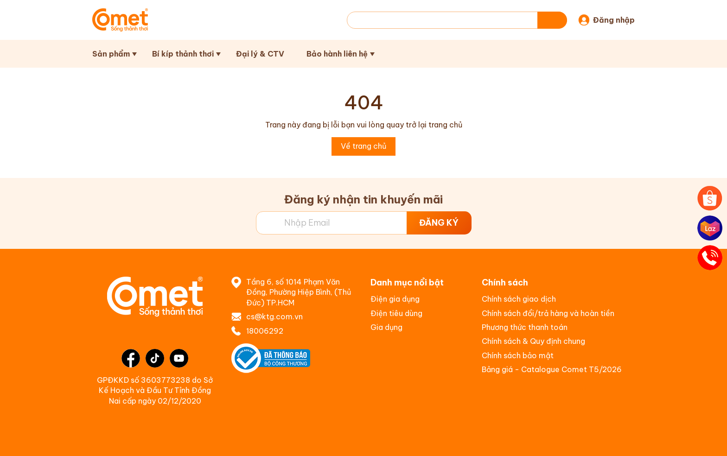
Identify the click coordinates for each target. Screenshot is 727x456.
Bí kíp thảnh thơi (183, 53)
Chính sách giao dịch (519, 299)
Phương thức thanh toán (525, 327)
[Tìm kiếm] (552, 20)
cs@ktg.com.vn (274, 316)
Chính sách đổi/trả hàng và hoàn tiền (548, 313)
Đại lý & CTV (260, 53)
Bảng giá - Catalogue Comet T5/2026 (552, 369)
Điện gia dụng (395, 299)
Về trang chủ (363, 146)
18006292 (264, 331)
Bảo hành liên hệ (337, 53)
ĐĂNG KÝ (439, 222)
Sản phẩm (111, 53)
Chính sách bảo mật (518, 355)
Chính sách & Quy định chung (533, 341)
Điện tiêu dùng (396, 313)
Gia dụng (386, 327)
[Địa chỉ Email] (364, 222)
